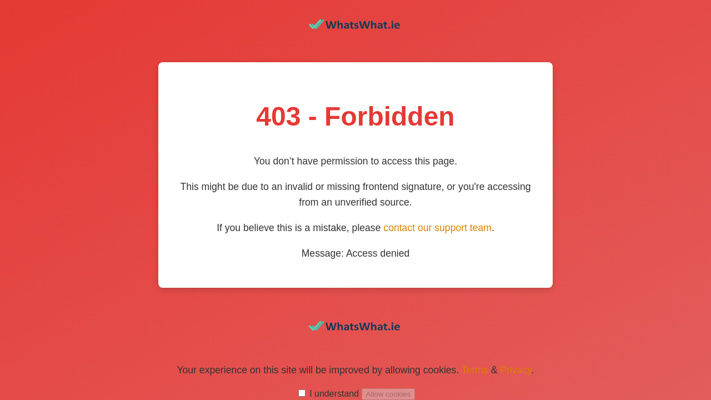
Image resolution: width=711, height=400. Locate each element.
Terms (475, 370)
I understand (334, 393)
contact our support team (437, 227)
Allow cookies (388, 394)
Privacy (515, 370)
